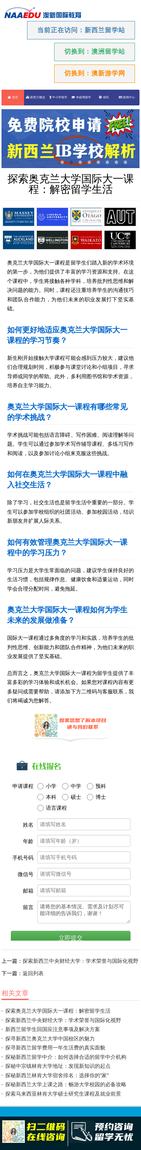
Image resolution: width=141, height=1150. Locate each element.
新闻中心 (127, 97)
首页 (13, 97)
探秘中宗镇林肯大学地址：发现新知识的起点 (58, 1066)
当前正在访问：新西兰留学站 (81, 30)
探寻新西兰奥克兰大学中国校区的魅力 (50, 1039)
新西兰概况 (35, 97)
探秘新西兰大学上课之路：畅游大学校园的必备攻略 (65, 1084)
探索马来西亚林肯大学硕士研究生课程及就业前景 (63, 1094)
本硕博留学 (81, 97)
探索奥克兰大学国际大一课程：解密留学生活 (58, 1011)
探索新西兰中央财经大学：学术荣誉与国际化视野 (80, 961)
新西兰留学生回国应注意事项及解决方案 (52, 1029)
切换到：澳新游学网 (94, 73)
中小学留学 (58, 97)
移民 (104, 97)
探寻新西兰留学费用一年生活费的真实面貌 (55, 1048)
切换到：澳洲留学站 (94, 51)
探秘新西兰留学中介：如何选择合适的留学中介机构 (65, 1057)
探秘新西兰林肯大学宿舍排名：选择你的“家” (57, 1075)
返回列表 (33, 973)
